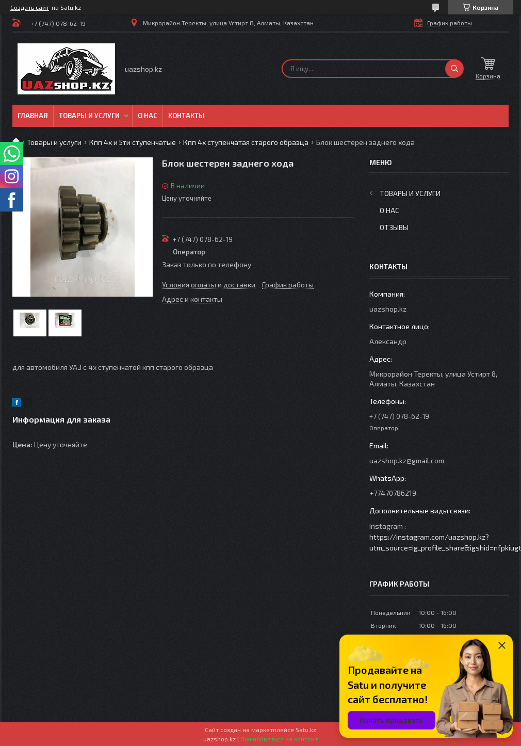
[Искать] (454, 68)
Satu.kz (306, 729)
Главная (33, 115)
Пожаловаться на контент (279, 738)
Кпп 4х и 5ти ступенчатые (132, 142)
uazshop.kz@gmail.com (406, 460)
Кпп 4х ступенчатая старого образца (245, 142)
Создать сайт (29, 7)
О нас (147, 115)
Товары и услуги (89, 115)
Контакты (186, 115)
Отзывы (394, 227)
